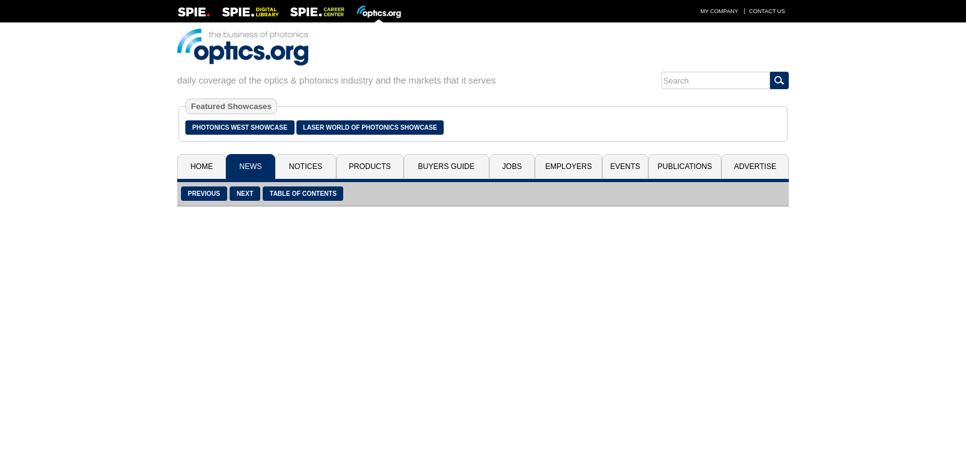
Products (370, 166)
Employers (568, 166)
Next (245, 193)
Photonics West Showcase (240, 127)
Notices (305, 166)
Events (625, 166)
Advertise (755, 166)
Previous (204, 193)
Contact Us (767, 11)
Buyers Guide (446, 166)
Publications (685, 166)
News (251, 166)
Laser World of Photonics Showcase (370, 127)
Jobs (512, 166)
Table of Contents (303, 193)
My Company (719, 11)
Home (201, 166)
